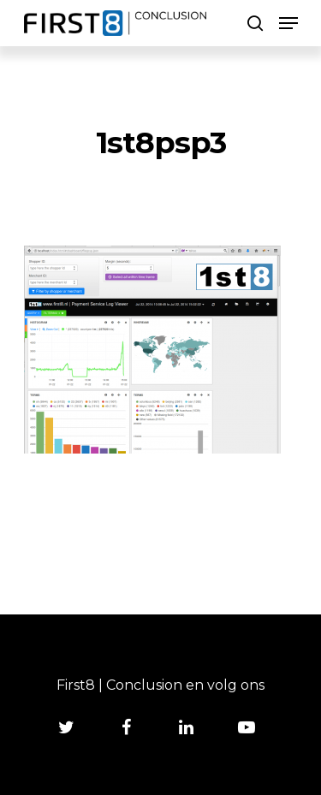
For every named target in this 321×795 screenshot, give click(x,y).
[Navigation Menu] (288, 23)
